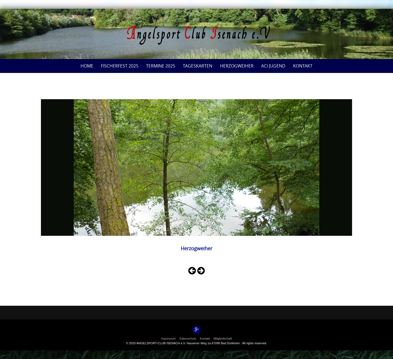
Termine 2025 (160, 66)
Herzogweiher (237, 66)
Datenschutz (188, 338)
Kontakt (302, 66)
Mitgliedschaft (222, 338)
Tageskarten (197, 66)
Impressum (168, 338)
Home (87, 66)
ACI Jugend (273, 66)
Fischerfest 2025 (119, 66)
